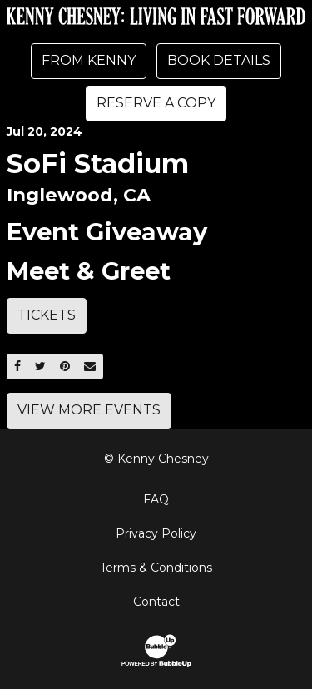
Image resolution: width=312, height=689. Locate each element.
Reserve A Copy (156, 103)
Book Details (218, 60)
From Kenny (89, 60)
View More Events (89, 410)
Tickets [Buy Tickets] (46, 315)
